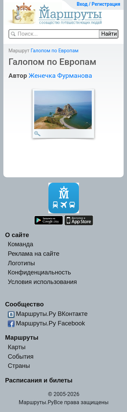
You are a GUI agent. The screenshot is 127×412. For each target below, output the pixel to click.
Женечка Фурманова (60, 75)
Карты (16, 347)
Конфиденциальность (39, 272)
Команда (20, 244)
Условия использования (42, 281)
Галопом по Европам (54, 51)
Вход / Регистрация (98, 4)
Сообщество (24, 304)
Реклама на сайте (34, 253)
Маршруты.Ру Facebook (50, 323)
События (21, 356)
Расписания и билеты (38, 380)
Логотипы (21, 263)
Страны (19, 365)
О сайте (17, 234)
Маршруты (22, 337)
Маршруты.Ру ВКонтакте (52, 313)
